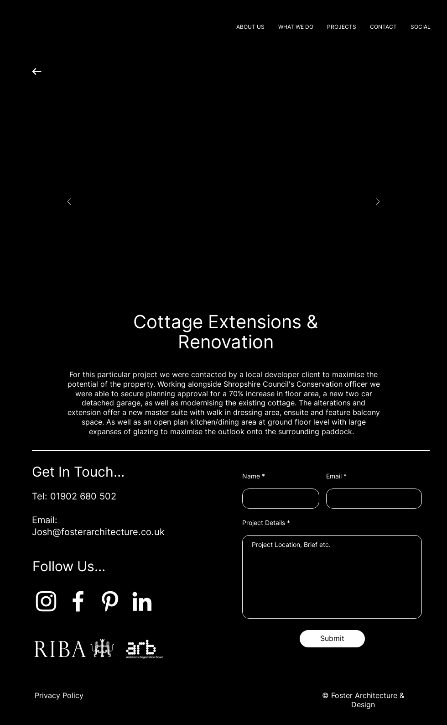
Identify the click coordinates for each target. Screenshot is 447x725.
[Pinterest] (110, 601)
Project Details (263, 523)
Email (334, 476)
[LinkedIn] (142, 601)
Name (251, 476)
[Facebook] (78, 601)
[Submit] (332, 638)
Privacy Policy (59, 695)
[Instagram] (46, 601)
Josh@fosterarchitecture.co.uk (98, 531)
